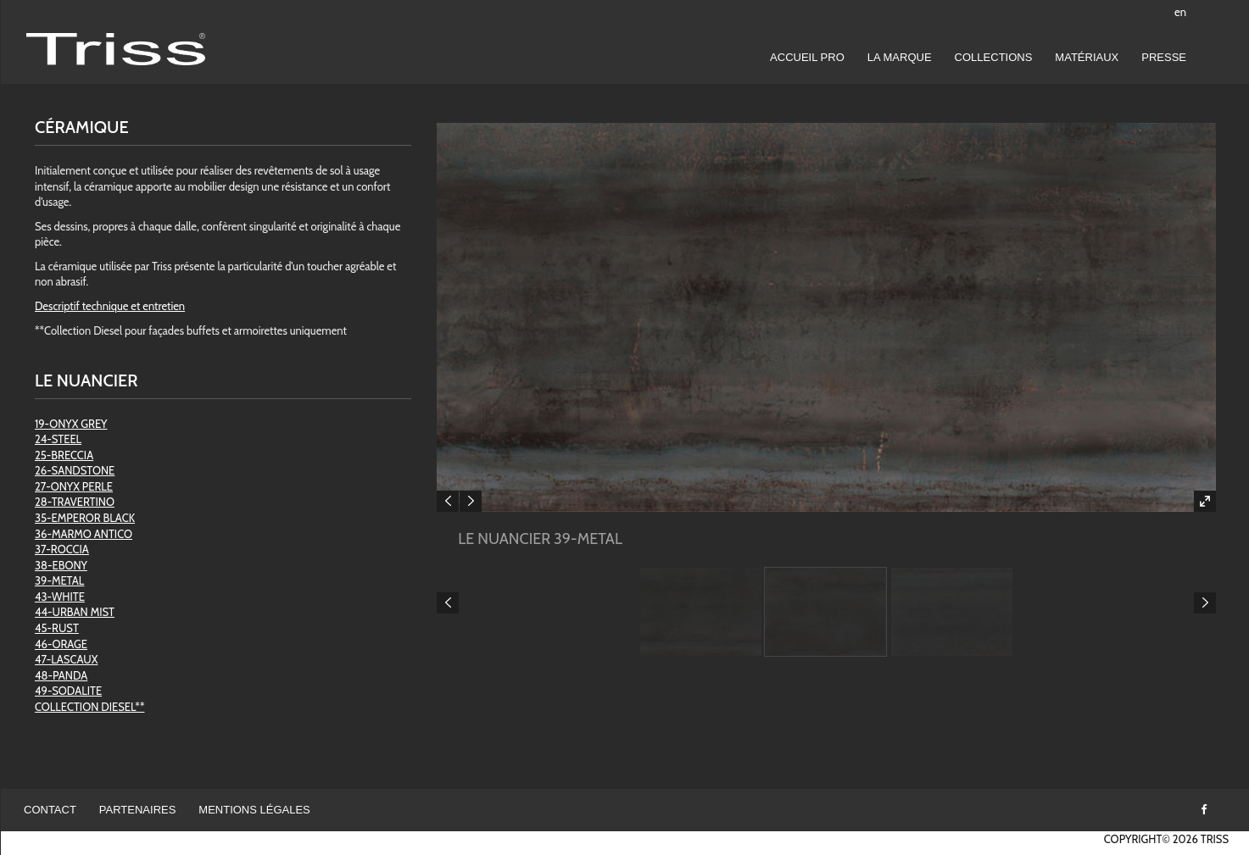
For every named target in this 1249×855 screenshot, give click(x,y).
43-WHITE (60, 596)
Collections (994, 57)
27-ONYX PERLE (74, 486)
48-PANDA (61, 675)
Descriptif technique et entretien (110, 306)
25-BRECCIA (64, 455)
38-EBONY (61, 565)
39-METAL (59, 580)
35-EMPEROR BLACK (85, 518)
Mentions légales (253, 809)
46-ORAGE (61, 644)
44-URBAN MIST (74, 612)
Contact (50, 809)
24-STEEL (58, 439)
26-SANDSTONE (74, 470)
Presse (1163, 57)
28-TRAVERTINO (74, 501)
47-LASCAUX (66, 659)
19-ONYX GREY (71, 423)
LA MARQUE (899, 57)
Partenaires (137, 809)
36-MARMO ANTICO (83, 534)
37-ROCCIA (62, 549)
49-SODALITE (68, 690)
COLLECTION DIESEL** (89, 706)
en (1180, 12)
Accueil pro (807, 57)
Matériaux (1086, 57)
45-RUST (57, 628)
